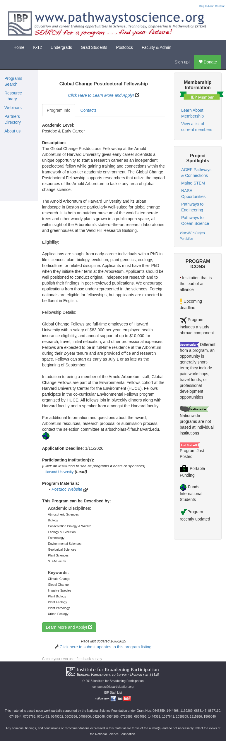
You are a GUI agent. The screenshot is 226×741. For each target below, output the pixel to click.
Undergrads (61, 47)
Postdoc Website (67, 489)
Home (18, 47)
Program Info (59, 110)
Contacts (89, 110)
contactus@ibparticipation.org (113, 686)
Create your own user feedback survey (72, 659)
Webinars (13, 107)
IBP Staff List (113, 692)
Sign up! (182, 62)
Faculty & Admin (156, 47)
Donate (207, 62)
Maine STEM (193, 183)
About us (12, 131)
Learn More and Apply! (69, 627)
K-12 (37, 47)
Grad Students (94, 47)
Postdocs (124, 47)
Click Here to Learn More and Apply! (101, 95)
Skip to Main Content (212, 6)
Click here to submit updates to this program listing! (106, 647)
